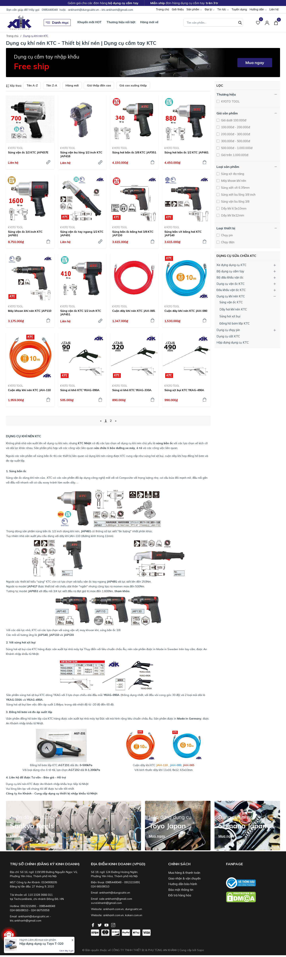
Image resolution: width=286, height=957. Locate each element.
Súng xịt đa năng (232, 174)
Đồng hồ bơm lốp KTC (234, 323)
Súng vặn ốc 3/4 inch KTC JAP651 (25, 233)
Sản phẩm (194, 10)
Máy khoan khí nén (233, 181)
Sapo (200, 950)
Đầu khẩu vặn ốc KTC (231, 290)
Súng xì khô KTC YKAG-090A (80, 390)
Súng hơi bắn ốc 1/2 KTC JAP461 (186, 152)
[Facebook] (93, 925)
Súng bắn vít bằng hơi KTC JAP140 (183, 233)
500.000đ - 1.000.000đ (236, 148)
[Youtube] (106, 925)
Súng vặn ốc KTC (231, 302)
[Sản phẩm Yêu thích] (258, 22)
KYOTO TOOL (15, 148)
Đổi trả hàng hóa (179, 895)
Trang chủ (162, 9)
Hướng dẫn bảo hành (182, 884)
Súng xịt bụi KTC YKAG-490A (184, 390)
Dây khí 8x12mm (232, 215)
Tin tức (223, 10)
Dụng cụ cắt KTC (228, 336)
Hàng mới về (149, 22)
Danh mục (57, 22)
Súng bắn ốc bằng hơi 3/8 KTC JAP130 (132, 233)
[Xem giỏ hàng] (276, 22)
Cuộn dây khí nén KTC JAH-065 (133, 311)
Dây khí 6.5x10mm (233, 208)
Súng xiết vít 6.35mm (235, 187)
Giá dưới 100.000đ (233, 120)
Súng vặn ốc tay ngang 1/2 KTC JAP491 (81, 233)
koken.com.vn (133, 915)
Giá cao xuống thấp (133, 85)
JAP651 (33, 591)
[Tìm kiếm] (240, 22)
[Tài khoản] (267, 22)
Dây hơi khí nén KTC (233, 309)
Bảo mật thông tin (180, 890)
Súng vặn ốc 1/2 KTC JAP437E (28, 152)
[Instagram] (113, 925)
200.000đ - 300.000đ (235, 134)
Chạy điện (227, 242)
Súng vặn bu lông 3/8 (234, 201)
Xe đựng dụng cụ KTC (231, 265)
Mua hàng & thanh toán (184, 873)
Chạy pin (226, 235)
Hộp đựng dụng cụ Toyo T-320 (41, 944)
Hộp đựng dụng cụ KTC (232, 342)
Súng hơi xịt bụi (229, 316)
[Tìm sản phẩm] (213, 23)
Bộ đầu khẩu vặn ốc (229, 277)
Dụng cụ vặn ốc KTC (230, 284)
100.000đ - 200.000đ (235, 127)
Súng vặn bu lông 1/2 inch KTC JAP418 (81, 154)
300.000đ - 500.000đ (235, 141)
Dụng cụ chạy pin (228, 330)
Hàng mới (72, 85)
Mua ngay (254, 62)
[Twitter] (100, 925)
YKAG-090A (112, 695)
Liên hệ (274, 9)
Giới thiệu (178, 9)
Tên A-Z (32, 85)
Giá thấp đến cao (99, 85)
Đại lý (209, 10)
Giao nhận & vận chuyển (184, 878)
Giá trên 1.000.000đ (234, 155)
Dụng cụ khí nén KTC (230, 296)
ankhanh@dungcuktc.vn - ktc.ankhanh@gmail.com (100, 9)
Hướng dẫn (258, 10)
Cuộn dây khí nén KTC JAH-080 (185, 311)
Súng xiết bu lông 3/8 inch (237, 194)
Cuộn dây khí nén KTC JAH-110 (29, 390)
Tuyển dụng (239, 9)
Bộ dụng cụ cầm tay (230, 271)
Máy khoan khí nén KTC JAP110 (29, 311)
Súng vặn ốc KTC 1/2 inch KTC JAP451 (80, 312)
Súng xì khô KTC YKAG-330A (132, 390)
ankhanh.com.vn (113, 909)
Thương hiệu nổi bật (120, 22)
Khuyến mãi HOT (89, 22)
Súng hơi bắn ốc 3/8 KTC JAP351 (134, 152)
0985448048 (50, 9)
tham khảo (121, 591)
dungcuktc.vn (133, 909)
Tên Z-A (51, 85)
